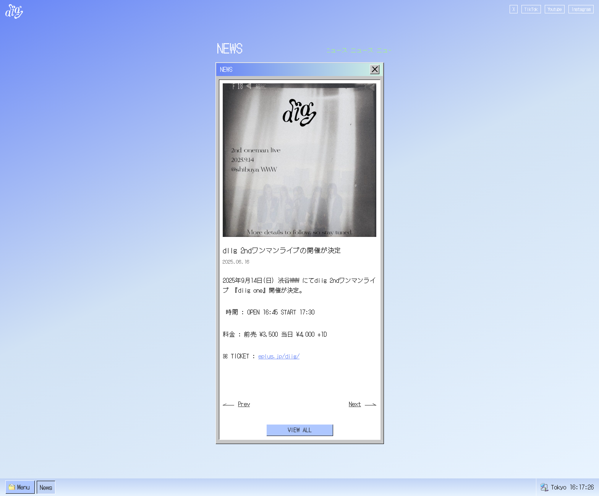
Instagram (581, 9)
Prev (244, 404)
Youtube (555, 9)
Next (355, 404)
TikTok (531, 9)
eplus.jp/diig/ (279, 355)
